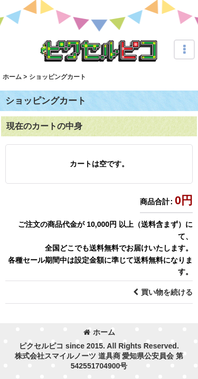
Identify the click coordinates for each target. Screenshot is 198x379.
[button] (184, 49)
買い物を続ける (163, 292)
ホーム (99, 332)
